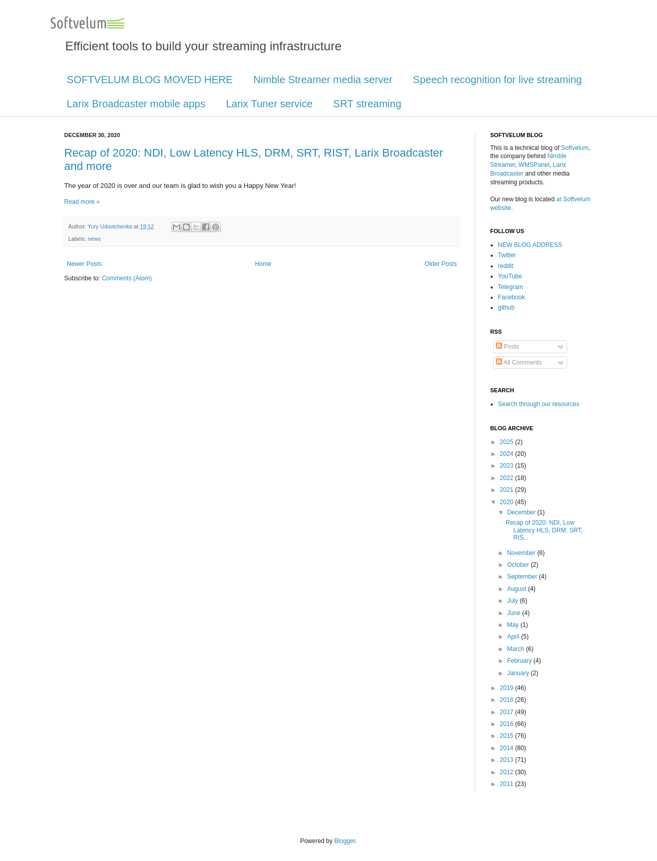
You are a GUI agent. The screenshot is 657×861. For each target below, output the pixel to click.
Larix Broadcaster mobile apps (136, 103)
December (522, 512)
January (519, 673)
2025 (507, 442)
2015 (507, 735)
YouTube (510, 276)
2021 (507, 489)
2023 (507, 465)
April (514, 636)
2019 (507, 688)
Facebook (511, 297)
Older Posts (440, 263)
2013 (507, 759)
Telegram (510, 287)
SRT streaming (367, 103)
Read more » (82, 201)
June (514, 613)
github (506, 307)
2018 (507, 699)
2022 (507, 478)
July (513, 600)
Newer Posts (84, 263)
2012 (507, 772)
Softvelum (574, 147)
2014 (507, 748)
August (517, 588)
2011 (507, 784)
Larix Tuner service (269, 103)
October (519, 564)
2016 (507, 724)
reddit (505, 266)
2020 (507, 502)
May (513, 624)
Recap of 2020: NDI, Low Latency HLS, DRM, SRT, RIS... (544, 530)
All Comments (519, 362)
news (94, 239)
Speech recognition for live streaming (497, 79)
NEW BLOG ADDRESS (530, 244)
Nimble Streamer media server (322, 79)
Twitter (507, 255)
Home (263, 263)
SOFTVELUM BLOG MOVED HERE (150, 79)
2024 (507, 453)
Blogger (344, 841)
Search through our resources (538, 404)
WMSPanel (533, 164)
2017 (507, 712)
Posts (507, 346)
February (520, 660)
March (516, 649)
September (523, 576)
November (522, 553)
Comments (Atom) (126, 278)
